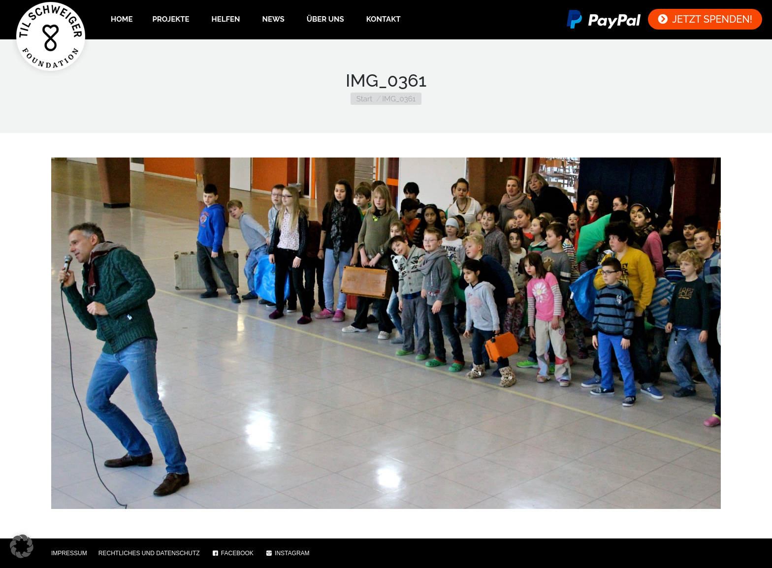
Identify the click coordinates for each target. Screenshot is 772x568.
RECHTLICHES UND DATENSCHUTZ (149, 553)
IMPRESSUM (69, 553)
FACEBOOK (232, 553)
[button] (21, 546)
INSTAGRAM (287, 553)
